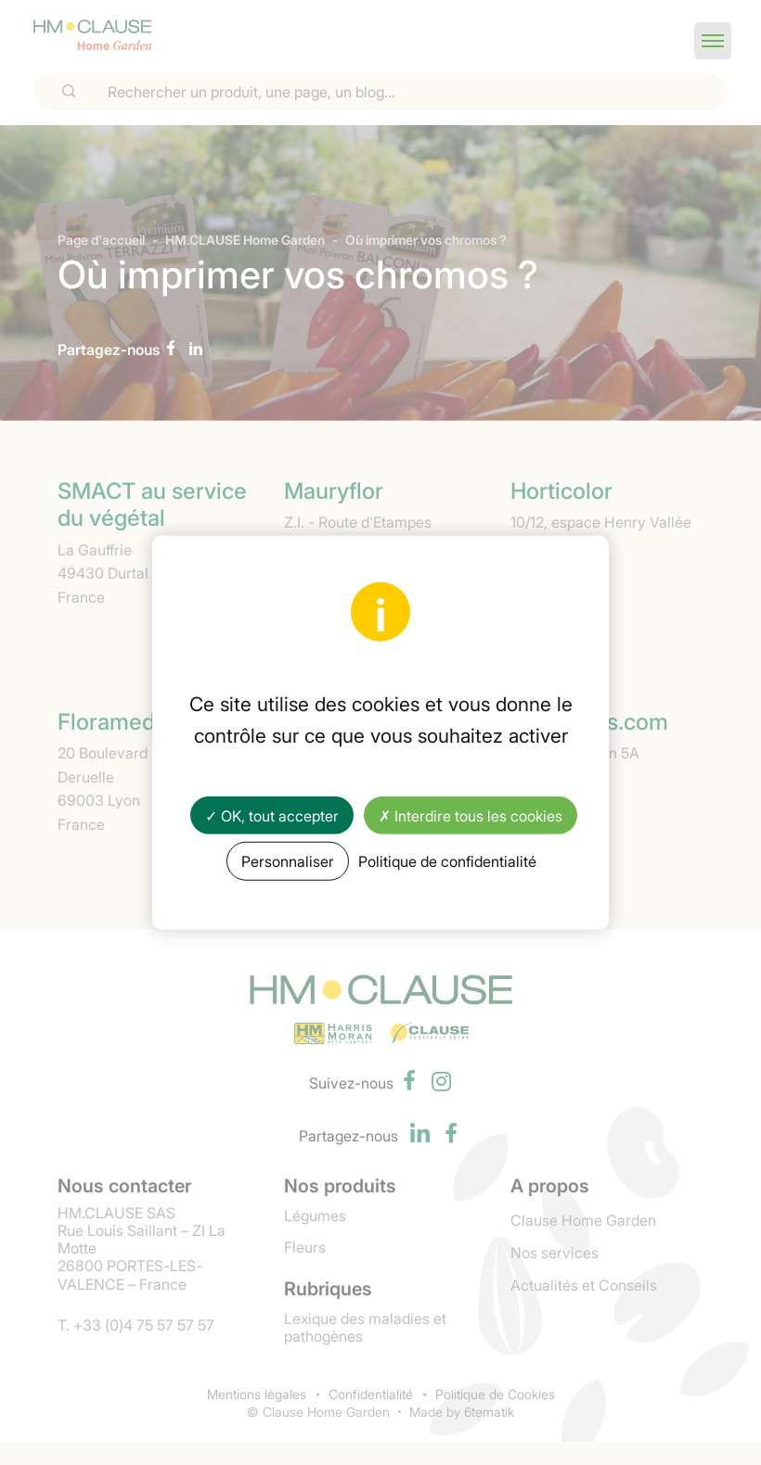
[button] (712, 40)
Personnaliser (287, 860)
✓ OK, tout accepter (272, 815)
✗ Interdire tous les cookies (470, 815)
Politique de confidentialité (447, 860)
